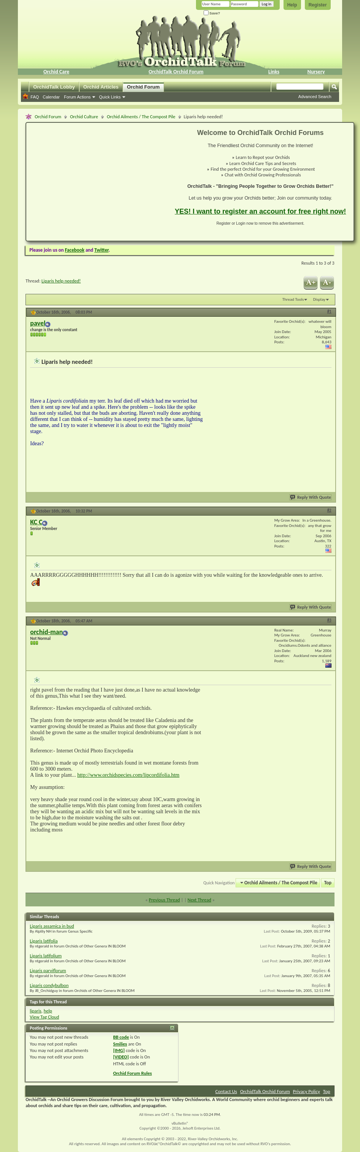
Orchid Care (56, 71)
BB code (121, 1037)
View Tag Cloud (44, 1017)
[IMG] (118, 1050)
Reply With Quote (311, 497)
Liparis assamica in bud (52, 926)
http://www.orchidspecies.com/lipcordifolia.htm (128, 775)
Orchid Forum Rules (132, 1073)
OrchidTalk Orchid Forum (176, 71)
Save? (212, 13)
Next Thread (199, 900)
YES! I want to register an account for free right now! (260, 211)
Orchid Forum (143, 87)
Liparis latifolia (43, 941)
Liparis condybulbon (49, 985)
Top (327, 882)
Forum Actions (77, 97)
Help (292, 5)
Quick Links (110, 97)
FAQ (34, 97)
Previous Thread (164, 900)
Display (319, 299)
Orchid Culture (84, 116)
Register (318, 5)
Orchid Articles (101, 87)
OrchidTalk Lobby (54, 87)
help (48, 1011)
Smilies (120, 1044)
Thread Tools (293, 299)
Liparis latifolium (46, 955)
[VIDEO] (121, 1057)
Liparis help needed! (61, 281)
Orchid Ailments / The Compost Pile (141, 116)
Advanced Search (314, 96)
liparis (35, 1011)
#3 (329, 620)
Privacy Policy (306, 1091)
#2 (329, 510)
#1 (329, 311)
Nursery (316, 71)
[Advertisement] (96, 182)
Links (273, 71)
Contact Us (226, 1091)
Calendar (51, 97)
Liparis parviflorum (48, 970)
